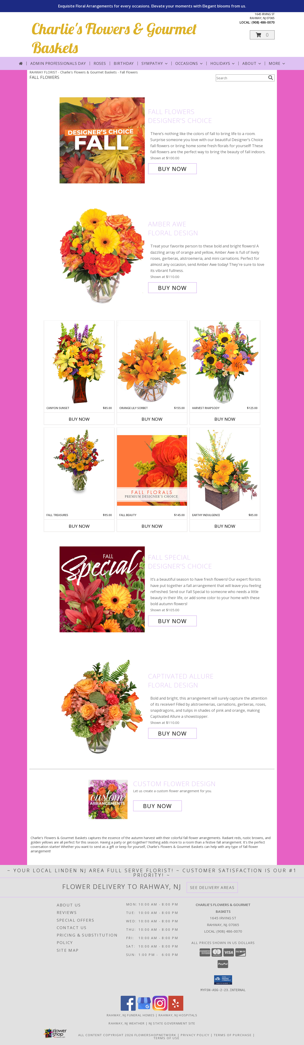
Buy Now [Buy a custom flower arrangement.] (157, 806)
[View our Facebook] (128, 1009)
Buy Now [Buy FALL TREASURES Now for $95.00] (79, 526)
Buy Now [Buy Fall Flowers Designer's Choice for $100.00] (172, 169)
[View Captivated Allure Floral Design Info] (103, 705)
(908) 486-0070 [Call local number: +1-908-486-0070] (263, 22)
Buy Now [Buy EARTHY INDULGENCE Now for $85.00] (224, 526)
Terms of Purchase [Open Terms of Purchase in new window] (233, 1035)
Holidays (223, 63)
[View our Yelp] (175, 1009)
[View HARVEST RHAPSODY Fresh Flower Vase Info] (225, 363)
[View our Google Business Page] (144, 1009)
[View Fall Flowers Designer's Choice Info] (103, 140)
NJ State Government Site (172, 1023)
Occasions (189, 63)
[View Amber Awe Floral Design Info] (103, 256)
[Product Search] (241, 78)
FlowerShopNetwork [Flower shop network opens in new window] (155, 1035)
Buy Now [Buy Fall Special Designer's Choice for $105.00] (172, 621)
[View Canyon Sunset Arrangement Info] (79, 363)
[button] (262, 34)
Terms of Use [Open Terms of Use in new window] (167, 1038)
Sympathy (154, 63)
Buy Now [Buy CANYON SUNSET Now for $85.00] (79, 419)
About (252, 63)
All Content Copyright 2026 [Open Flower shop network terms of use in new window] (105, 1035)
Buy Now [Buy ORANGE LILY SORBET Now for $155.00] (152, 419)
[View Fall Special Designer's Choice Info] (103, 589)
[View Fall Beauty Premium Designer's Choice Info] (152, 470)
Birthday (124, 63)
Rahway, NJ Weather (127, 1023)
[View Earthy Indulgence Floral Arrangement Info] (225, 470)
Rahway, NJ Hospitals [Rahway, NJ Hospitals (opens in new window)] (178, 1015)
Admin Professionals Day (58, 63)
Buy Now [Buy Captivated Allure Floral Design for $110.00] (172, 733)
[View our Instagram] (159, 1009)
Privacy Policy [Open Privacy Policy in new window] (195, 1035)
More (277, 63)
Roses (100, 63)
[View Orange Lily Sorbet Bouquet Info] (152, 363)
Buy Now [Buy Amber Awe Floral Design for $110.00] (172, 288)
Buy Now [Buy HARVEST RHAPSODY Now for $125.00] (224, 419)
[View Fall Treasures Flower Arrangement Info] (79, 461)
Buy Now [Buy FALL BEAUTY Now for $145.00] (152, 526)
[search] (270, 77)
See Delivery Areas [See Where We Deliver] (212, 887)
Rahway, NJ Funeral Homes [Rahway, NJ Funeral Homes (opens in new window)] (131, 1015)
